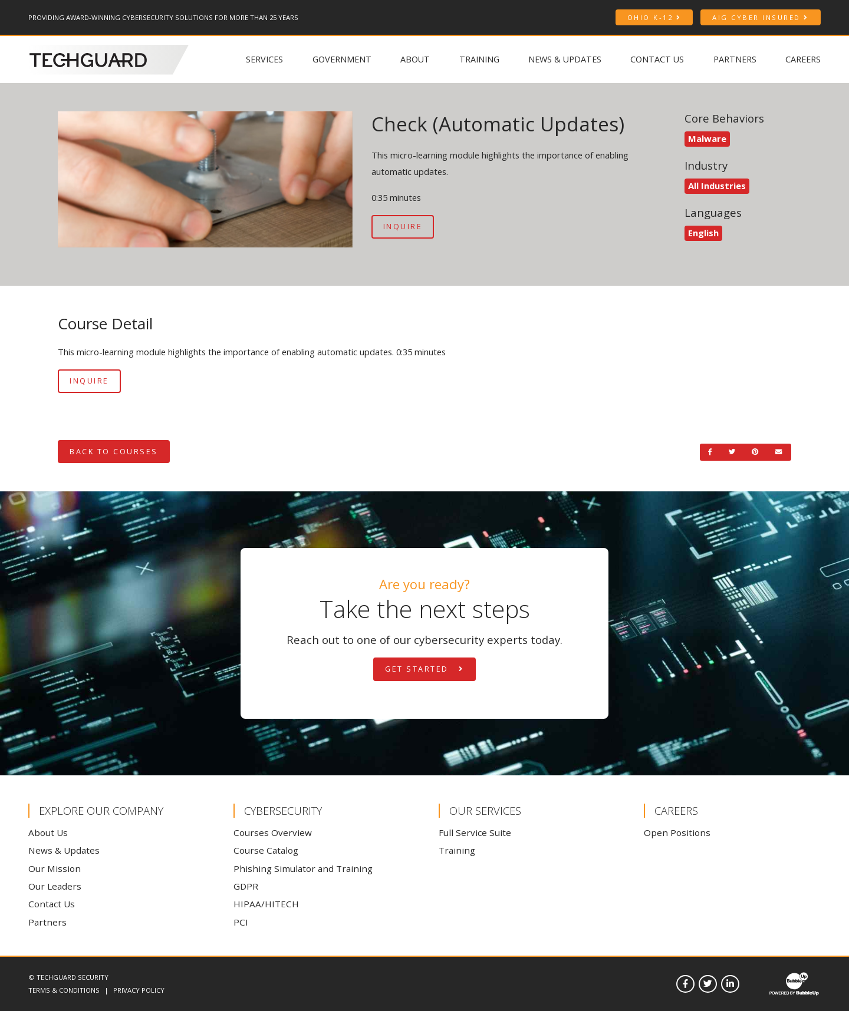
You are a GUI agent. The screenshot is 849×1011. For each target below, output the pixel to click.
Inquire (403, 227)
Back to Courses (114, 452)
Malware (707, 138)
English (703, 233)
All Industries (717, 185)
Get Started (424, 669)
